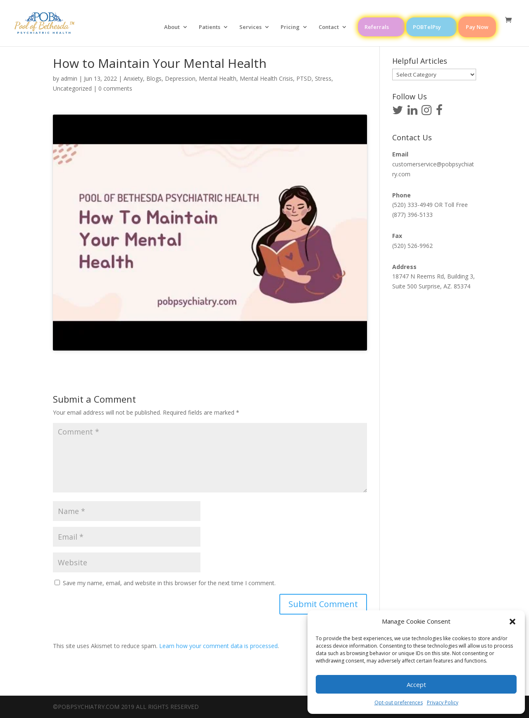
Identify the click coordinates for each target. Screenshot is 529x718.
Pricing (290, 27)
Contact (329, 27)
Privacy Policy (442, 702)
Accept (416, 684)
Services (250, 27)
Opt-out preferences (398, 702)
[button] (512, 621)
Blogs (154, 78)
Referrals (377, 27)
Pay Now (477, 27)
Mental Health (217, 78)
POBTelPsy (427, 27)
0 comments (115, 88)
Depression (180, 78)
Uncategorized (72, 88)
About (172, 27)
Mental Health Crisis (266, 78)
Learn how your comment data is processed (218, 646)
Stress (323, 78)
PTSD (304, 78)
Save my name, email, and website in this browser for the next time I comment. (169, 583)
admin (69, 78)
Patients (209, 27)
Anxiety (133, 78)
